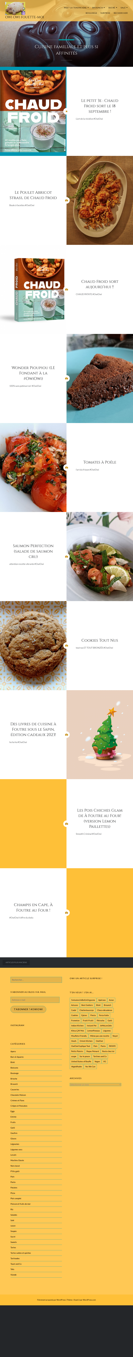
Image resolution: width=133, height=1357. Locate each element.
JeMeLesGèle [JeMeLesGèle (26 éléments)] (106, 1025)
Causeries (15, 1089)
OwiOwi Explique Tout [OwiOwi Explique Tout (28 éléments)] (80, 1046)
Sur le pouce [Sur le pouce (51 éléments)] (85, 1056)
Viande (13, 1275)
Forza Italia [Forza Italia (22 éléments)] (104, 1015)
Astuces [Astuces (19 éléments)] (74, 1005)
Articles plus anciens (16, 962)
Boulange (91, 13)
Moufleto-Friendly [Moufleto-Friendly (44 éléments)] (79, 1036)
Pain (12, 1176)
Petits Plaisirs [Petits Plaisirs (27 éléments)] (77, 1051)
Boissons (14, 1068)
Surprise (105, 13)
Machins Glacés (17, 1160)
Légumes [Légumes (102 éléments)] (107, 1030)
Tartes (13, 1247)
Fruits (13, 1122)
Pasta (13, 1182)
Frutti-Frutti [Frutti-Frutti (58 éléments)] (88, 1020)
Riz (12, 1209)
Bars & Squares (17, 1057)
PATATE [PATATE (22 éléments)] (112, 1046)
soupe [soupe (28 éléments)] (73, 1056)
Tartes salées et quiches (21, 1253)
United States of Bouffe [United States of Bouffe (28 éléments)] (81, 1061)
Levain (13, 1155)
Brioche (14, 1078)
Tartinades (15, 1258)
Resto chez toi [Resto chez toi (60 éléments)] (108, 1051)
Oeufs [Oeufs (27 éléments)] (73, 1041)
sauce (13, 1225)
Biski (13, 1062)
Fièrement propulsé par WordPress (51, 1300)
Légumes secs (16, 1149)
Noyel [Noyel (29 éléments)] (115, 1036)
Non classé (15, 1166)
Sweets (14, 1242)
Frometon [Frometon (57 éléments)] (75, 1020)
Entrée (13, 1117)
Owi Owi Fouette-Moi (24, 17)
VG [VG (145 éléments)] (104, 1061)
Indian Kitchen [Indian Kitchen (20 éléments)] (77, 1025)
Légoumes (15, 1144)
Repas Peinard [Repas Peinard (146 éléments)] (93, 1051)
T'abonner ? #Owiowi (28, 1009)
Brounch (97, 8)
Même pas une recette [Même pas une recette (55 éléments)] (99, 1036)
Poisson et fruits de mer (21, 1204)
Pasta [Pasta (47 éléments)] (103, 1046)
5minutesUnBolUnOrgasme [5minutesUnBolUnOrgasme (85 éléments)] (83, 1000)
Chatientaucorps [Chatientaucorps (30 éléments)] (86, 1010)
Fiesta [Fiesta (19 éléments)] (93, 1015)
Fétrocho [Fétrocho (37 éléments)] (100, 1020)
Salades (14, 1215)
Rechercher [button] (121, 13)
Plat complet (16, 1198)
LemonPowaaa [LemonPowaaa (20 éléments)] (93, 1030)
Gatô (13, 1128)
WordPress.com (89, 1300)
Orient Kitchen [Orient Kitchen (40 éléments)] (86, 1041)
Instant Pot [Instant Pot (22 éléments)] (92, 1025)
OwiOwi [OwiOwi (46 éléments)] (99, 1041)
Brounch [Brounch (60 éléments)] (107, 1005)
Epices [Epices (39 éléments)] (84, 1015)
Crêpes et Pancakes (19, 1106)
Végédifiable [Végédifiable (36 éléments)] (76, 1066)
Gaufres (14, 1133)
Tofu (12, 1269)
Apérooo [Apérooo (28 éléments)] (102, 1000)
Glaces (13, 1138)
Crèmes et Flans (17, 1100)
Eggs (13, 1111)
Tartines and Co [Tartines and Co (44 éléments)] (100, 1056)
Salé (123, 8)
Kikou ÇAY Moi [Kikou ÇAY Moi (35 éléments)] (77, 1030)
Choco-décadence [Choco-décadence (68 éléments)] (104, 1010)
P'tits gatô (15, 1171)
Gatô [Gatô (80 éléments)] (110, 1020)
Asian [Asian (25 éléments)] (111, 1000)
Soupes (14, 1231)
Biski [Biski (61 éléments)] (98, 1005)
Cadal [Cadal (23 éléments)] (73, 1010)
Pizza (13, 1193)
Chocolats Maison (18, 1095)
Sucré (111, 8)
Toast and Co (16, 1264)
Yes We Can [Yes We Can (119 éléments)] (90, 1066)
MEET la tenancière (75, 8)
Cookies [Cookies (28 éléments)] (74, 1015)
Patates (14, 1187)
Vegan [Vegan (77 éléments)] (97, 1061)
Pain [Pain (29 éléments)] (95, 1046)
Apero (13, 1051)
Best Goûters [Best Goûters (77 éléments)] (87, 1005)
